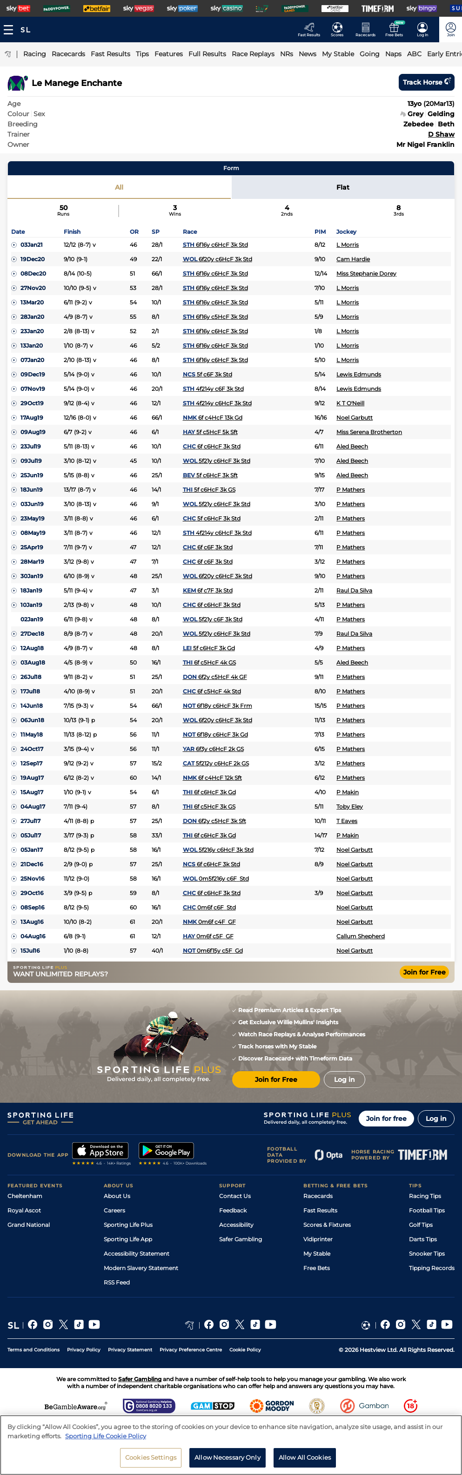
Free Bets (316, 1267)
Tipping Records (432, 1267)
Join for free (386, 1118)
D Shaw (441, 134)
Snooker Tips (427, 1253)
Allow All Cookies (305, 1457)
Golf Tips (421, 1224)
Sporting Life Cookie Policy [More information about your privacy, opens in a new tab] (105, 1436)
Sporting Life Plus (128, 1224)
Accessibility (236, 1224)
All (119, 187)
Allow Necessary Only (227, 1457)
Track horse (426, 82)
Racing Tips (425, 1195)
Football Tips (427, 1210)
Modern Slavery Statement (141, 1267)
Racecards (318, 1195)
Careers (114, 1210)
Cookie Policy (245, 1350)
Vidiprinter (318, 1239)
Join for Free (424, 972)
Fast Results (320, 1210)
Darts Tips (423, 1239)
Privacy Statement (130, 1350)
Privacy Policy (83, 1350)
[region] (231, 1445)
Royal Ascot (24, 1210)
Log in (436, 1118)
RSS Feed (117, 1282)
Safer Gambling (240, 1239)
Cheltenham (24, 1195)
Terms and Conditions (33, 1350)
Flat (342, 187)
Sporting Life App (128, 1239)
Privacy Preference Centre (191, 1350)
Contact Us (235, 1195)
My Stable (316, 1253)
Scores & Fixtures (327, 1224)
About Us (117, 1195)
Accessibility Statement (136, 1253)
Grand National (28, 1224)
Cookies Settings (150, 1457)
